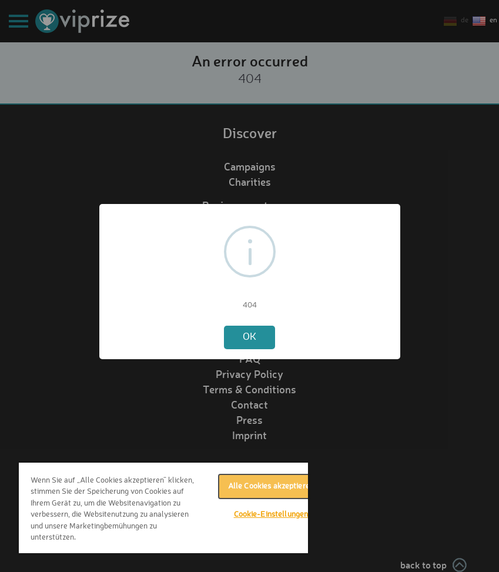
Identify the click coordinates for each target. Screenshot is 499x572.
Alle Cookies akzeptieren (271, 486)
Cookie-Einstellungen (271, 515)
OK (249, 337)
